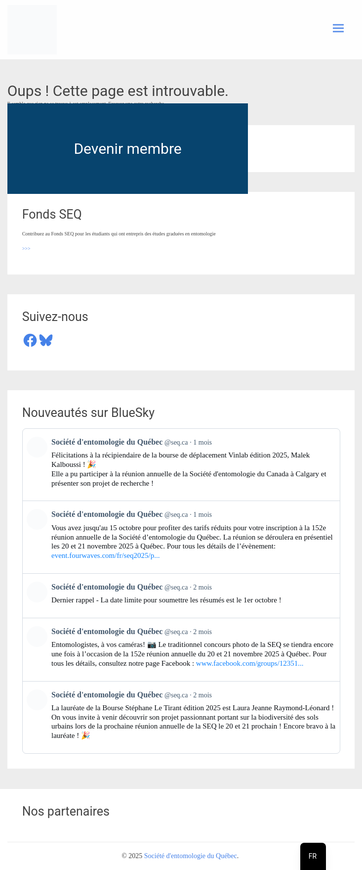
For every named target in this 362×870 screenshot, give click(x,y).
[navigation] (313, 856)
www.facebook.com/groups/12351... (250, 663)
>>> (26, 248)
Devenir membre (127, 148)
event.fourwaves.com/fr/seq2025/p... (105, 555)
